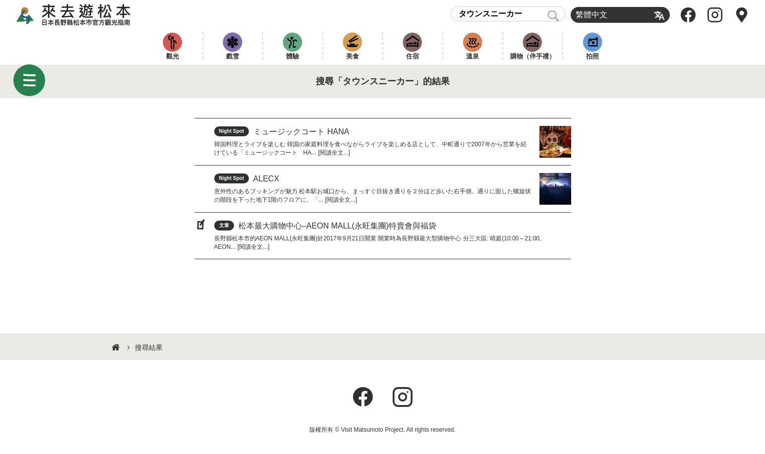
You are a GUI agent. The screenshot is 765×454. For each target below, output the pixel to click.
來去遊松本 (82, 15)
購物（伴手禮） (532, 56)
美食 (352, 56)
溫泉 (472, 56)
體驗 (292, 56)
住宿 (412, 56)
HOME (117, 347)
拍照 (592, 56)
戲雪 (232, 56)
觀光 (172, 56)
